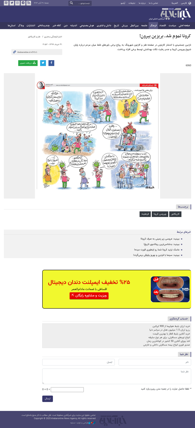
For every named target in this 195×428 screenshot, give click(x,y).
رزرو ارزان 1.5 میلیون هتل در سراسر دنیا (169, 330)
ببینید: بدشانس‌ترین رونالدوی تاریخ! (161, 244)
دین (66, 25)
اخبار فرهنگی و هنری (53, 36)
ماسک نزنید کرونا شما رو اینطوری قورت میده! (156, 250)
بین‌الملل (134, 25)
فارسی (184, 3)
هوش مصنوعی (87, 25)
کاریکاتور (175, 214)
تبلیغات (132, 3)
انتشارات (31, 25)
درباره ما (142, 3)
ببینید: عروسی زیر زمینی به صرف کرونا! (160, 239)
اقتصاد (162, 25)
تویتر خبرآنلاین (12, 3)
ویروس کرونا (160, 214)
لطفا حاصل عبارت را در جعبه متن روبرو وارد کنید (166, 389)
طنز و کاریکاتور (34, 36)
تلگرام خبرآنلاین (23, 3)
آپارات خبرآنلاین (6, 3)
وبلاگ (21, 25)
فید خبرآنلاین (29, 3)
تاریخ (116, 25)
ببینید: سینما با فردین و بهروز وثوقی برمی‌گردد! (156, 255)
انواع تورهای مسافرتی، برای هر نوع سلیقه (169, 337)
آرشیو (123, 3)
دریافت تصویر (28, 63)
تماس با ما (153, 3)
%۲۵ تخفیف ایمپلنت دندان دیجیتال (89, 282)
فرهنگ (153, 25)
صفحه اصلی (184, 25)
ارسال (47, 399)
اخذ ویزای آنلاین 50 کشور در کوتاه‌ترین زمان (168, 341)
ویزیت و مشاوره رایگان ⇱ (89, 295)
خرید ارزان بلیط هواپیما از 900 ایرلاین (171, 326)
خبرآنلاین (169, 14)
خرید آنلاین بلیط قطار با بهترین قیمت (171, 334)
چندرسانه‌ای (44, 25)
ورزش (125, 25)
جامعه (144, 25)
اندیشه (73, 25)
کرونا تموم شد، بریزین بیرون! (165, 36)
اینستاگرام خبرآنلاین (17, 3)
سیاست (172, 25)
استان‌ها (11, 25)
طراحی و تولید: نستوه (83, 423)
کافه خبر (56, 25)
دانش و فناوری (104, 25)
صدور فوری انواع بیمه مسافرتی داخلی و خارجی (166, 345)
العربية (175, 3)
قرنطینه (145, 214)
